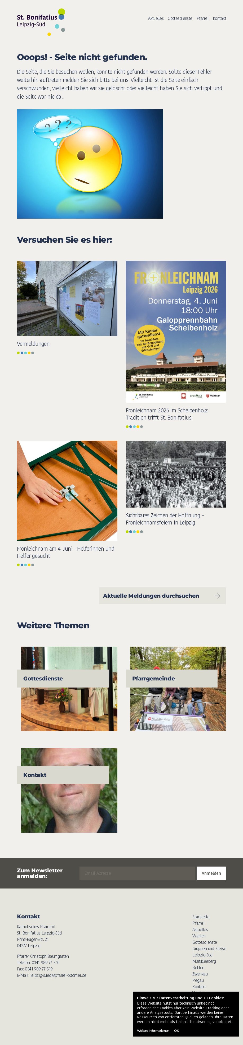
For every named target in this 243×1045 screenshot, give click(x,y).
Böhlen (198, 968)
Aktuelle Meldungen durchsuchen (162, 596)
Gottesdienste (180, 18)
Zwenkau (199, 974)
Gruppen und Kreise (209, 949)
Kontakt (219, 18)
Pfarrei (203, 18)
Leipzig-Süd (202, 955)
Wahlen (199, 936)
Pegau (198, 980)
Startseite (200, 917)
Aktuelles (156, 18)
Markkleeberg (204, 961)
